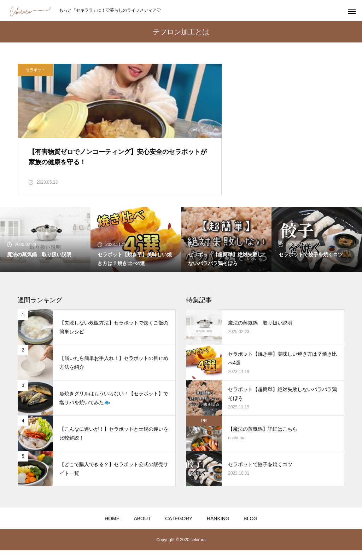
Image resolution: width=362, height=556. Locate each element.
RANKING (218, 524)
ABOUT (142, 524)
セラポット (35, 70)
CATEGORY (178, 524)
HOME (112, 524)
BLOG (250, 524)
